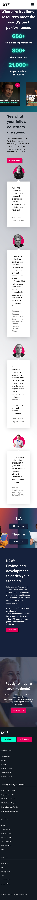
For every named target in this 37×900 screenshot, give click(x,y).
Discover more (18, 526)
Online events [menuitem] (6, 845)
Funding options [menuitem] (6, 837)
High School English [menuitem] (8, 795)
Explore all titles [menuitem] (6, 777)
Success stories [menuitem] (6, 841)
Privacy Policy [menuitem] (5, 872)
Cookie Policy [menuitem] (5, 880)
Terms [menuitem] (3, 876)
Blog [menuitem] (2, 850)
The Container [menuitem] (6, 773)
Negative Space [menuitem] (6, 769)
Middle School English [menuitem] (8, 803)
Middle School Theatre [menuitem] (8, 799)
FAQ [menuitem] (2, 868)
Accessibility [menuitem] (5, 884)
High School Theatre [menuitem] (8, 791)
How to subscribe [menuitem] (7, 833)
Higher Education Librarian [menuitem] (10, 811)
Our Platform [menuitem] (5, 829)
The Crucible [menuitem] (5, 756)
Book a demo (24, 739)
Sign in (8, 739)
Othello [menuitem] (3, 760)
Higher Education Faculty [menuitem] (9, 807)
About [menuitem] (3, 825)
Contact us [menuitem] (4, 863)
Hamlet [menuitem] (3, 764)
